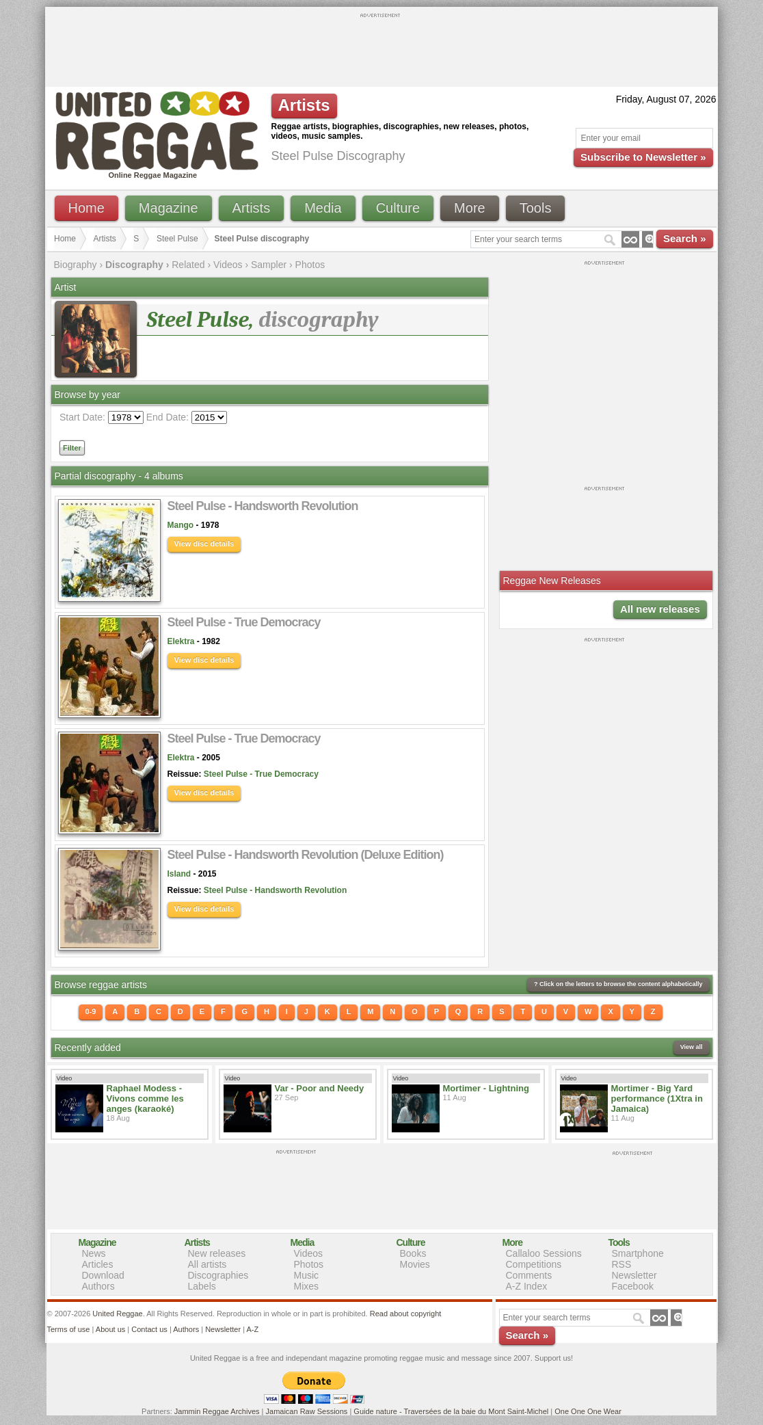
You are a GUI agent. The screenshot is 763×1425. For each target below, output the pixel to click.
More (469, 207)
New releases (217, 1253)
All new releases (660, 609)
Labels (202, 1286)
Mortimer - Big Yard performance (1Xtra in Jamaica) (657, 1098)
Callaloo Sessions (544, 1253)
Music (306, 1275)
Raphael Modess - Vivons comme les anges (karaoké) (145, 1098)
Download (103, 1275)
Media (322, 207)
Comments (529, 1275)
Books (413, 1253)
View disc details (204, 544)
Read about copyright (406, 1313)
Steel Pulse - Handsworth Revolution (275, 890)
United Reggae (117, 1313)
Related (188, 264)
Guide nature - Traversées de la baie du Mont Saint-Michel (450, 1411)
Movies (415, 1264)
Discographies (218, 1275)
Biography (75, 264)
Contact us (149, 1329)
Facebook (633, 1286)
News (94, 1253)
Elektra (181, 641)
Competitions (534, 1264)
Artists (251, 207)
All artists (207, 1264)
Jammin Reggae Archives (217, 1411)
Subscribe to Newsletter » (643, 157)
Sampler (268, 264)
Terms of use (68, 1329)
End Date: (167, 417)
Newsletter (634, 1275)
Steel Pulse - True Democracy (261, 774)
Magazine (168, 207)
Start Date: (82, 417)
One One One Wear (587, 1411)
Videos (228, 264)
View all (691, 1046)
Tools (536, 207)
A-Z (252, 1329)
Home (86, 207)
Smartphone (638, 1253)
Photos (310, 264)
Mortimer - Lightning (486, 1088)
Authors (98, 1286)
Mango (181, 525)
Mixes (306, 1286)
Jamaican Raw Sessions (307, 1411)
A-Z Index (527, 1286)
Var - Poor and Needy (319, 1088)
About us (110, 1329)
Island (179, 874)
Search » (684, 238)
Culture (398, 207)
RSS (622, 1264)
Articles (97, 1264)
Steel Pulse (177, 238)
